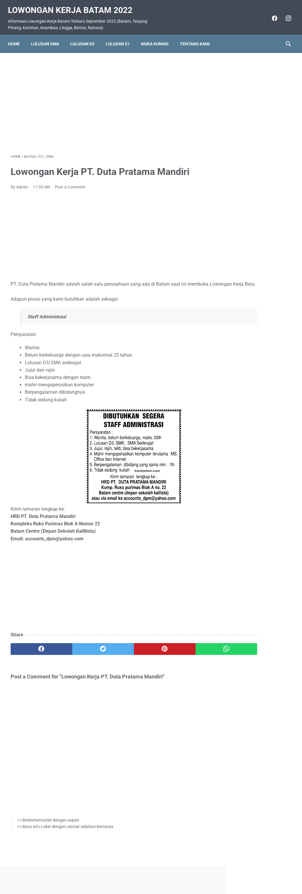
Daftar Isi (174, 872)
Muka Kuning (157, 37)
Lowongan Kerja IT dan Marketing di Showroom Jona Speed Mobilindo (255, 259)
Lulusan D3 (85, 37)
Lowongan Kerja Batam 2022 (73, 6)
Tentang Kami (197, 37)
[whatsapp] (174, 653)
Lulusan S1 (120, 37)
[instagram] (285, 14)
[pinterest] (127, 653)
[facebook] (271, 14)
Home (16, 37)
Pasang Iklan (148, 872)
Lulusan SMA (48, 37)
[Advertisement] (104, 98)
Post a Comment (70, 183)
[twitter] (81, 653)
